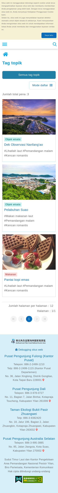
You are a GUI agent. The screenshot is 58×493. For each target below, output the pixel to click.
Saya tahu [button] (49, 35)
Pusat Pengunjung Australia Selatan (29, 438)
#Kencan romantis (16, 155)
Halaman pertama (14, 319)
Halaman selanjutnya (37, 319)
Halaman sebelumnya (21, 319)
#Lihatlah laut (13, 150)
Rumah (5, 54)
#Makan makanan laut (18, 216)
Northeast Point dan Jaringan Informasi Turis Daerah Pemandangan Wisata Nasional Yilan (21, 44)
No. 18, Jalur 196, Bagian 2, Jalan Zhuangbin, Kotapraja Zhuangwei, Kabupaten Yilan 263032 (29, 426)
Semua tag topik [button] (29, 74)
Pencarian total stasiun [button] (54, 44)
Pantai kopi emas (16, 279)
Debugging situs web (30, 349)
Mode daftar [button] (40, 85)
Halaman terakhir (44, 319)
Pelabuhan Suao (16, 209)
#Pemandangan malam (38, 150)
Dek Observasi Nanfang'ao (23, 144)
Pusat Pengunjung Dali (29, 389)
